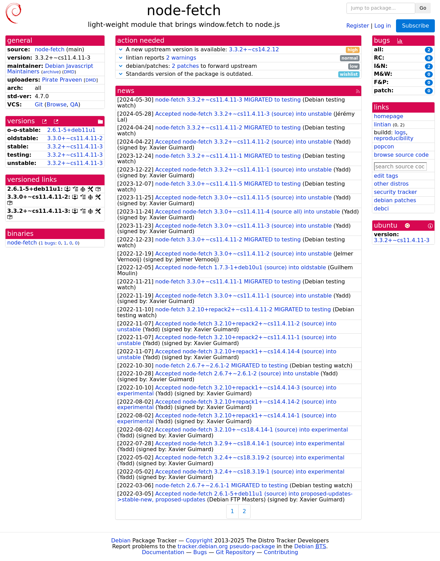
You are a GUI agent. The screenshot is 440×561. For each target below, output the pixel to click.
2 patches (185, 66)
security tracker (395, 192)
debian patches (395, 200)
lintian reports (238, 58)
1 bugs (47, 243)
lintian (382, 124)
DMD (69, 71)
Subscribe (415, 25)
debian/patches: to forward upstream (238, 66)
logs (400, 132)
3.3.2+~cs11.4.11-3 (75, 146)
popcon (384, 146)
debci (381, 208)
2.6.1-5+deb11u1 (71, 130)
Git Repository (235, 552)
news (125, 91)
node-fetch (49, 49)
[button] (120, 49)
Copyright (199, 540)
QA (74, 104)
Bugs (200, 552)
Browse (57, 104)
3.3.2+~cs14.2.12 (254, 49)
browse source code (401, 155)
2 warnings (181, 57)
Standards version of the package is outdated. (238, 74)
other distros (391, 183)
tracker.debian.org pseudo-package (226, 546)
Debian (121, 540)
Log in (382, 25)
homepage (388, 116)
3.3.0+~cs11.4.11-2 (75, 138)
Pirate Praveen (62, 79)
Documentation (163, 552)
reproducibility (394, 138)
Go (423, 8)
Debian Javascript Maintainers (50, 69)
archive (51, 71)
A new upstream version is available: (238, 50)
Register (357, 25)
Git (39, 104)
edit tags (386, 176)
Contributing (281, 552)
